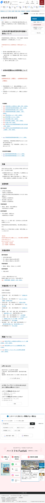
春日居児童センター (18, 324)
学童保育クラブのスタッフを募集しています (38, 28)
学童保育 (28, 11)
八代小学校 (20, 318)
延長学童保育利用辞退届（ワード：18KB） (15, 155)
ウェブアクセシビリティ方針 (16, 495)
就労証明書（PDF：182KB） (12, 118)
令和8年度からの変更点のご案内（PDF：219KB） (16, 106)
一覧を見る (38, 32)
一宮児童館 (22, 315)
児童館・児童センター (37, 22)
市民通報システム (7, 430)
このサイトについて (5, 495)
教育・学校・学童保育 (20, 11)
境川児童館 (14, 320)
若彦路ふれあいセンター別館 (10, 318)
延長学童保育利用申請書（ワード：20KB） (15, 153)
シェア (22, 13)
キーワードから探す (8, 420)
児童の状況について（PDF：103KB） (14, 115)
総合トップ (22, 2)
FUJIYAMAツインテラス (8, 427)
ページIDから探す (20, 420)
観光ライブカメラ (20, 427)
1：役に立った (6, 393)
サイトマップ (25, 495)
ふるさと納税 (31, 427)
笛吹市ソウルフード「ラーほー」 (41, 478)
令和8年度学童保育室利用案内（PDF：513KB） (16, 108)
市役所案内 (21, 497)
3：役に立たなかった (7, 394)
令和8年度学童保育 (37, 24)
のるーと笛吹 (17, 430)
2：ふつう (13, 393)
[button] (27, 2)
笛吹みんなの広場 (27, 471)
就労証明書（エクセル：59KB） (12, 117)
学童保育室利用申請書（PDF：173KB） (14, 109)
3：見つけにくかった (7, 400)
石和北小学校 (22, 302)
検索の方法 (41, 423)
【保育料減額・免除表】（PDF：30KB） (13, 280)
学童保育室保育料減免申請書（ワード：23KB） (16, 137)
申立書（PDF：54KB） (10, 122)
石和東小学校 (9, 300)
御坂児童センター (8, 313)
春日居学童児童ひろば (8, 324)
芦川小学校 (14, 325)
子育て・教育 (11, 11)
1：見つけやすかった (7, 398)
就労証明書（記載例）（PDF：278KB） (14, 120)
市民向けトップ (4, 11)
